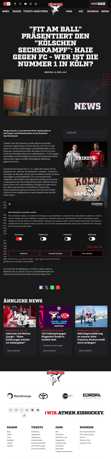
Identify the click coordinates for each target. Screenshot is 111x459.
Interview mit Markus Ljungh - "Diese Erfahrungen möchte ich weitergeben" (18, 338)
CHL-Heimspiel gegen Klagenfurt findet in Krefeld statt (54, 336)
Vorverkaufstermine (38, 443)
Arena (105, 11)
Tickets (28, 11)
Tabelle (9, 443)
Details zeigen (92, 247)
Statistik (10, 446)
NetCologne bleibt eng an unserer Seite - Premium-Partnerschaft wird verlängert (91, 338)
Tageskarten (35, 434)
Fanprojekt (59, 448)
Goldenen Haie (61, 443)
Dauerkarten (35, 437)
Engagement (60, 440)
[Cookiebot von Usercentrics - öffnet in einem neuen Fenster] (93, 204)
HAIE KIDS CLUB (61, 437)
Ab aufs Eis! (60, 434)
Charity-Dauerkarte (38, 448)
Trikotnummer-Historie (64, 451)
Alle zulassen (87, 253)
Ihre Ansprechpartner (87, 432)
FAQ (57, 432)
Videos (9, 434)
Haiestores (41, 11)
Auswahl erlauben (55, 253)
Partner (82, 437)
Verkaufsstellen (36, 440)
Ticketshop (35, 432)
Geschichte (60, 446)
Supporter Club (85, 443)
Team (9, 437)
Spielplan (10, 440)
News (9, 432)
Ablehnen (23, 253)
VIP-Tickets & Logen (38, 446)
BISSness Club (85, 440)
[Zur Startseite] (55, 9)
